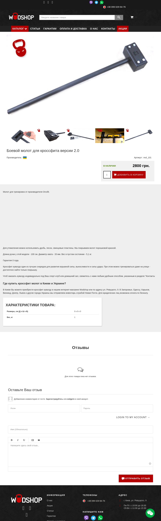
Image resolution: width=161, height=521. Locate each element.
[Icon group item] (23, 508)
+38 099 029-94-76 (116, 7)
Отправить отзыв (136, 478)
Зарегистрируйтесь (54, 399)
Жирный (11, 440)
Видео (32, 440)
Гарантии (49, 28)
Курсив (17, 440)
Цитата (39, 440)
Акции (122, 28)
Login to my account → (133, 417)
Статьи (35, 28)
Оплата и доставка (73, 28)
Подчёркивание (24, 440)
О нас (94, 28)
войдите (71, 399)
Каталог (18, 28)
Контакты (108, 28)
